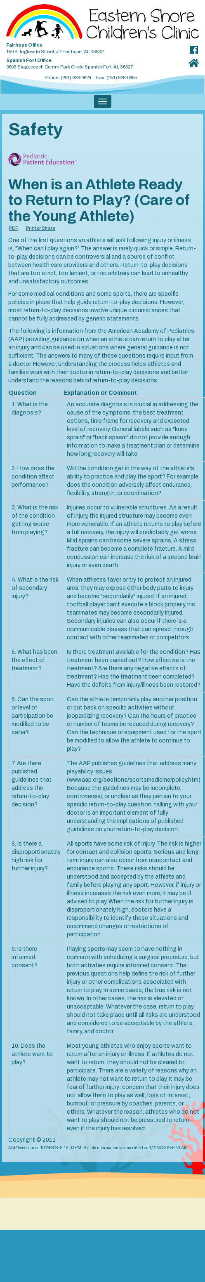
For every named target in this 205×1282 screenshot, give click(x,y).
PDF (13, 228)
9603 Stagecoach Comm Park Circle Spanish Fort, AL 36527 (91, 62)
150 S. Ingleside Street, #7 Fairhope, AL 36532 (91, 47)
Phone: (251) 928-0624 (68, 77)
